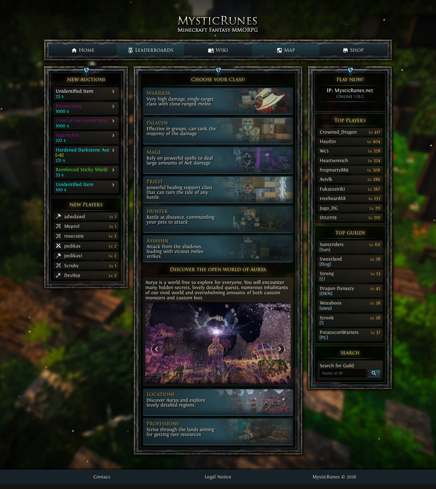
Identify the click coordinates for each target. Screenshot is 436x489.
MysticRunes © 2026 (334, 476)
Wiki (218, 50)
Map (285, 50)
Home (82, 50)
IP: (350, 90)
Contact (101, 476)
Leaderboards (150, 50)
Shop (353, 50)
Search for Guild (337, 365)
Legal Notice (218, 476)
